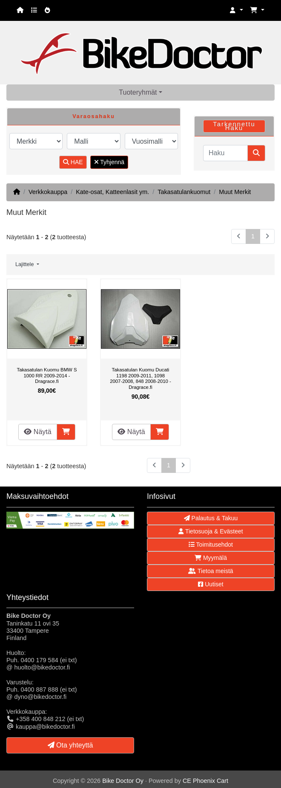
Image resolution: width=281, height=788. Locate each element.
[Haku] (225, 153)
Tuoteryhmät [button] (138, 92)
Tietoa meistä (210, 571)
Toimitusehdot (211, 544)
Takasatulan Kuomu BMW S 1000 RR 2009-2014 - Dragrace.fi (47, 375)
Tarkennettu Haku (234, 126)
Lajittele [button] (25, 264)
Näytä (37, 431)
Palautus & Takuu (211, 518)
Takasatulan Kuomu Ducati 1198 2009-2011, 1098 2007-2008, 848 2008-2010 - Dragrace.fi (140, 378)
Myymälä (211, 557)
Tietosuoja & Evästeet (210, 531)
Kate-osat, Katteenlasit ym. (112, 191)
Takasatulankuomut (184, 191)
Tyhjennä (109, 162)
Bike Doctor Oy (122, 780)
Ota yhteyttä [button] (70, 745)
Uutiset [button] (210, 584)
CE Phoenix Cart (205, 780)
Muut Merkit (235, 191)
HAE (73, 162)
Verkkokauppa (48, 191)
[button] (236, 10)
